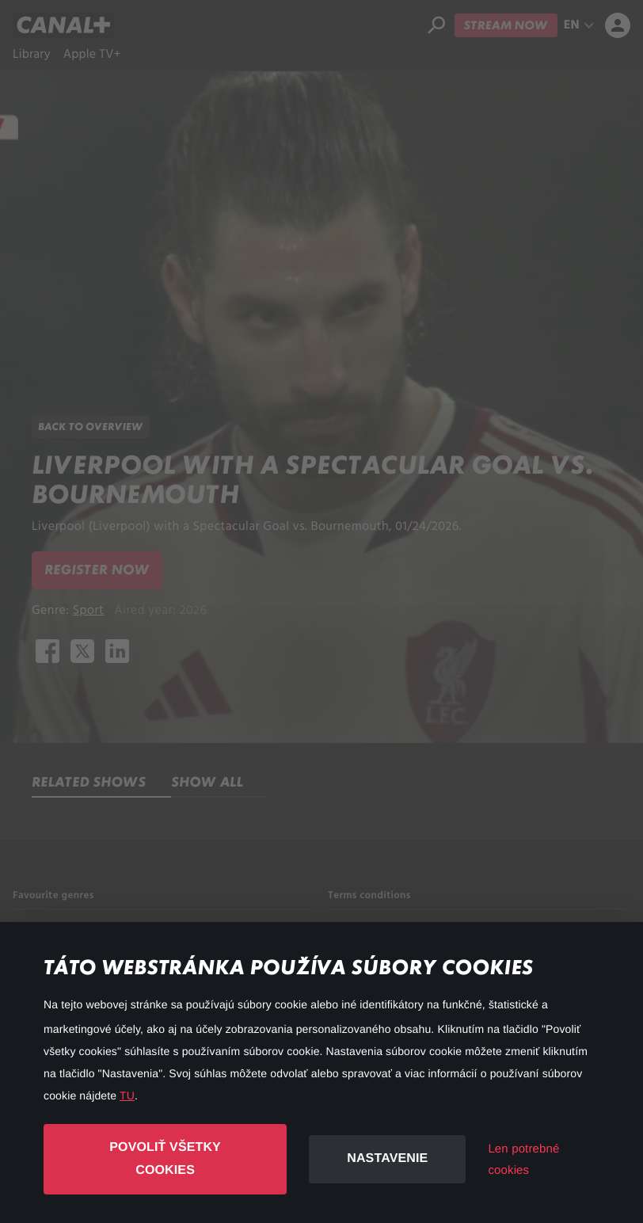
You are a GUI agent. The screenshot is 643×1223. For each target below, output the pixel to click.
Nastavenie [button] (387, 1158)
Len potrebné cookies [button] (523, 1159)
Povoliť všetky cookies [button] (165, 1159)
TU (127, 1095)
